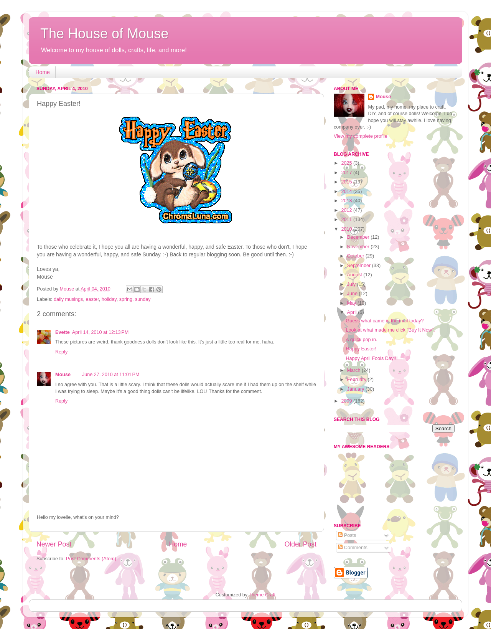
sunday (143, 299)
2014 (347, 191)
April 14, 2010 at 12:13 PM (100, 332)
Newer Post (53, 544)
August (355, 274)
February (357, 379)
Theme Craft (262, 595)
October (356, 256)
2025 (347, 163)
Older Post (300, 544)
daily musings (68, 299)
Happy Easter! (361, 349)
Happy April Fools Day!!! (371, 358)
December (359, 237)
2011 (347, 219)
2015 (347, 182)
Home (43, 72)
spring (125, 299)
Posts (347, 535)
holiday (109, 299)
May (352, 303)
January (356, 389)
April (352, 312)
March (354, 370)
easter (92, 299)
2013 (347, 200)
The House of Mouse (104, 33)
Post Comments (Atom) (91, 558)
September (359, 265)
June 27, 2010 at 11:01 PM (111, 374)
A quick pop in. (361, 339)
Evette (62, 332)
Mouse (63, 374)
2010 (347, 229)
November (359, 246)
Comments (352, 547)
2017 (347, 172)
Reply (61, 352)
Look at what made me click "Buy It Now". (390, 330)
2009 (347, 401)
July (352, 284)
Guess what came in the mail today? (384, 321)
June (353, 293)
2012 (347, 210)
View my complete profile (360, 136)
